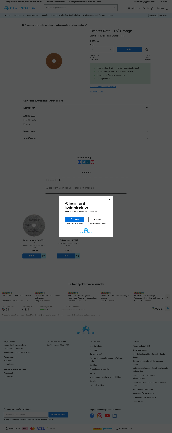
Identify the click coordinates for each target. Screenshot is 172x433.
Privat (97, 219)
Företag (74, 219)
